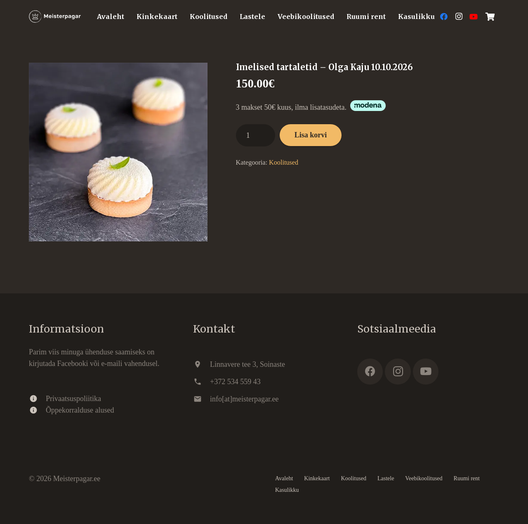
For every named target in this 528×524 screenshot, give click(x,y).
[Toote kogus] (255, 135)
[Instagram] (458, 16)
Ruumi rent (467, 478)
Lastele (385, 478)
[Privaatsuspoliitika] (37, 398)
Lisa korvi (311, 135)
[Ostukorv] (490, 16)
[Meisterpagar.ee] (55, 16)
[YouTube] (473, 16)
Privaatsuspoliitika (73, 398)
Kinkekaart (317, 478)
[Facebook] (443, 16)
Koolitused (283, 162)
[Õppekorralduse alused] (37, 410)
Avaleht (284, 478)
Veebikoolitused (423, 478)
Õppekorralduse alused (80, 410)
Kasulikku (287, 490)
